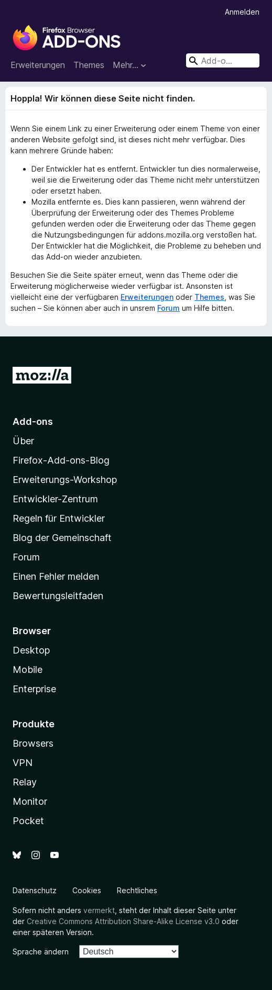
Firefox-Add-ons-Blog (61, 460)
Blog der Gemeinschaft (62, 537)
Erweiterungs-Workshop (65, 479)
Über (23, 440)
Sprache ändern (41, 951)
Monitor (30, 801)
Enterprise (34, 688)
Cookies (86, 890)
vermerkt (99, 910)
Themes (88, 65)
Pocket (28, 820)
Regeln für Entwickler (59, 518)
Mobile (27, 669)
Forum (168, 307)
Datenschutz (35, 890)
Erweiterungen (37, 65)
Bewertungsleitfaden (58, 595)
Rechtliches (137, 890)
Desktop (31, 650)
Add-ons (33, 421)
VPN (22, 762)
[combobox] (222, 60)
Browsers (33, 743)
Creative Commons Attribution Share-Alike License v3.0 (123, 921)
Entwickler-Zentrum (55, 498)
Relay (25, 782)
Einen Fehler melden (56, 576)
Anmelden (242, 11)
